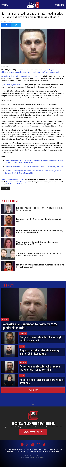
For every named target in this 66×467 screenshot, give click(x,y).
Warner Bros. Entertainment (37, 457)
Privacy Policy (47, 449)
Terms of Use (57, 449)
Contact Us (24, 449)
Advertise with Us (35, 449)
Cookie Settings (21, 452)
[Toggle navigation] (5, 5)
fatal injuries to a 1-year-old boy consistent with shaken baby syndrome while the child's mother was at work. (32, 71)
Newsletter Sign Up (33, 432)
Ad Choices (9, 452)
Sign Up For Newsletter (11, 449)
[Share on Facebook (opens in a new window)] (6, 25)
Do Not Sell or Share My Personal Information (44, 452)
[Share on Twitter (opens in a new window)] (16, 25)
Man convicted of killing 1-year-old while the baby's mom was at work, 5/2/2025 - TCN (34, 167)
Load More (33, 390)
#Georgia (5, 188)
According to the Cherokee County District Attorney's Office (22, 76)
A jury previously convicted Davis (12, 85)
